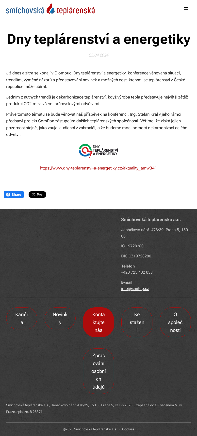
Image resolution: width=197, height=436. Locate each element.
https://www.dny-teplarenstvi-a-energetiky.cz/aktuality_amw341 (98, 168)
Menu (186, 9)
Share (13, 195)
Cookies (128, 429)
